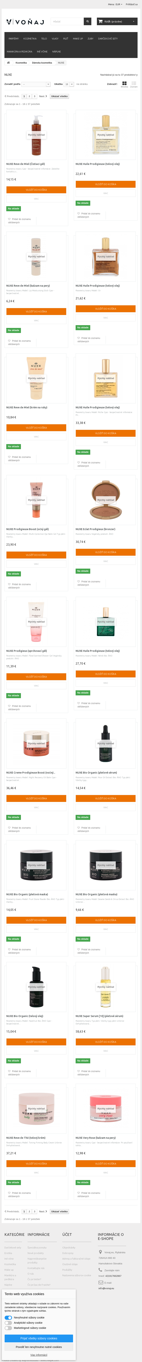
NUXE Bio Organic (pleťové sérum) (96, 772)
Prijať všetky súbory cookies (39, 1338)
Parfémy (14, 38)
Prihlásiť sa (132, 4)
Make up (78, 38)
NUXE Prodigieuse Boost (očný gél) (27, 529)
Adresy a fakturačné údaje (76, 1258)
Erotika (8, 1253)
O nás (31, 1273)
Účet (67, 1234)
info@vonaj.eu (106, 1288)
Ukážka (58, 84)
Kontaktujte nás (36, 1268)
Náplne (56, 51)
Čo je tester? (34, 1279)
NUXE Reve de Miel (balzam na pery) (28, 285)
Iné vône (42, 51)
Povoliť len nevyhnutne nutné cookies (39, 1346)
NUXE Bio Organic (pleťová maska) (27, 894)
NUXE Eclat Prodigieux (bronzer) (95, 529)
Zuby (90, 38)
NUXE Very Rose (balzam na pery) (96, 1137)
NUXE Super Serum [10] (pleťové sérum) (99, 1016)
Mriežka (124, 84)
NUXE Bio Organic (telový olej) (24, 1016)
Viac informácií (38, 1354)
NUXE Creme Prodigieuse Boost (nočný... (30, 772)
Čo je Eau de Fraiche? (39, 1284)
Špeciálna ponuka (37, 1247)
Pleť (65, 38)
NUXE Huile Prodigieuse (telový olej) (98, 163)
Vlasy (55, 38)
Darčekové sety (108, 38)
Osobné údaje (70, 1264)
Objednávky (68, 1247)
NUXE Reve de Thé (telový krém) (25, 1137)
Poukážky (67, 1269)
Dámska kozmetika (42, 63)
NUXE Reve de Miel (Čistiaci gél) (25, 163)
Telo (44, 38)
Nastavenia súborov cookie (76, 1275)
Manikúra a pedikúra (19, 51)
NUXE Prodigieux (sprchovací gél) (26, 650)
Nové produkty (36, 1253)
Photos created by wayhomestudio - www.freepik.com (30, 1360)
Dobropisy (67, 1253)
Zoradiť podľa (12, 84)
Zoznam (134, 84)
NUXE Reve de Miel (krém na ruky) (26, 407)
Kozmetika (29, 38)
